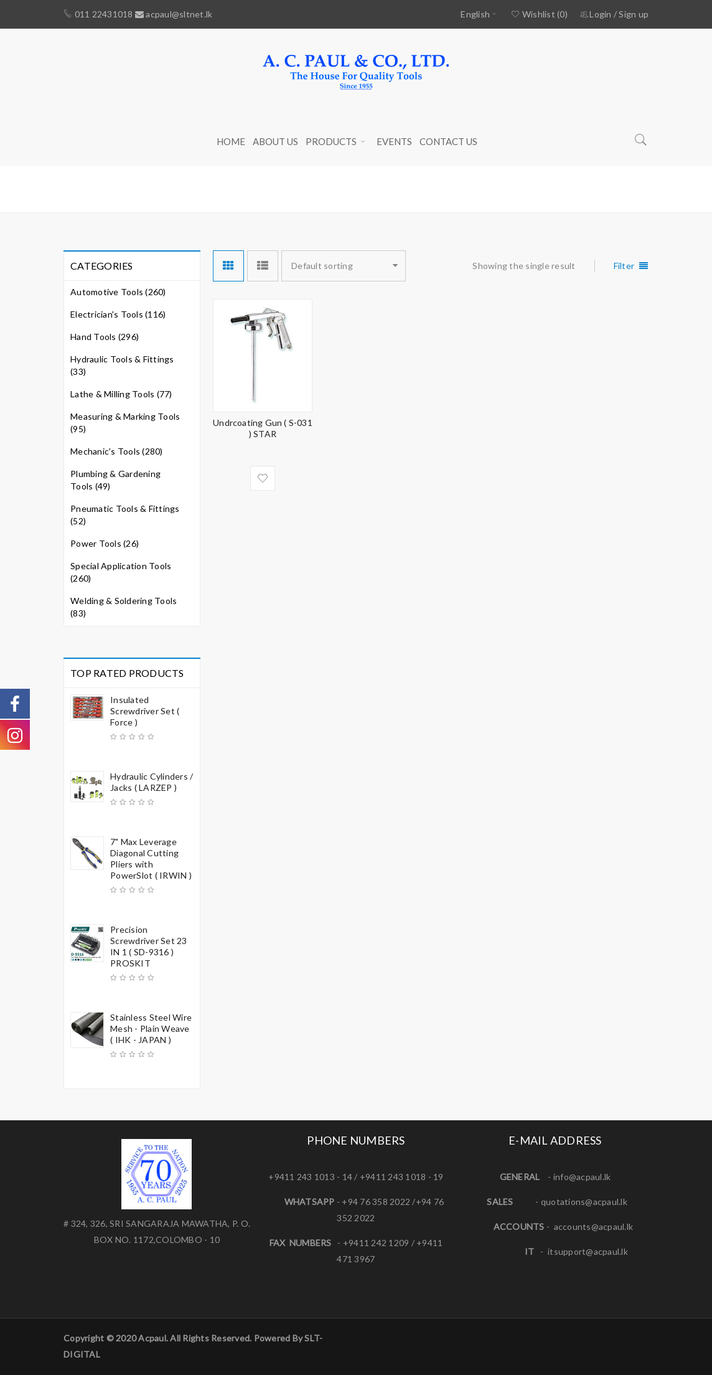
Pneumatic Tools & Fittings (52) (125, 514)
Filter (624, 265)
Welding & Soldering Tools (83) (123, 606)
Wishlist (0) (539, 14)
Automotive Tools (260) (118, 291)
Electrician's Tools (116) (118, 314)
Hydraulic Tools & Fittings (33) (122, 365)
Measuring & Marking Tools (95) (125, 422)
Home (492, 189)
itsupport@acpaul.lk (588, 1251)
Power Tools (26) (104, 543)
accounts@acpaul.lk (594, 1226)
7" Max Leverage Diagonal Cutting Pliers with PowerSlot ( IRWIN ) (151, 858)
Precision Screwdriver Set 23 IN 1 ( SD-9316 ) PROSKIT (148, 946)
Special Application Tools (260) (120, 572)
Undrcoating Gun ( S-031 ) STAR (262, 428)
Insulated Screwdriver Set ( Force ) (144, 710)
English (475, 14)
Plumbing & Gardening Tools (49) (115, 479)
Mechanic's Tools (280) (116, 451)
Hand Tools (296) (104, 336)
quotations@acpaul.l (582, 1201)
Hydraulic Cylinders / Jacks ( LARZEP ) (151, 782)
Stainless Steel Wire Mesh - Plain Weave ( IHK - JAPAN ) (151, 1028)
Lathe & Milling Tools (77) (121, 394)
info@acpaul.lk (582, 1176)
